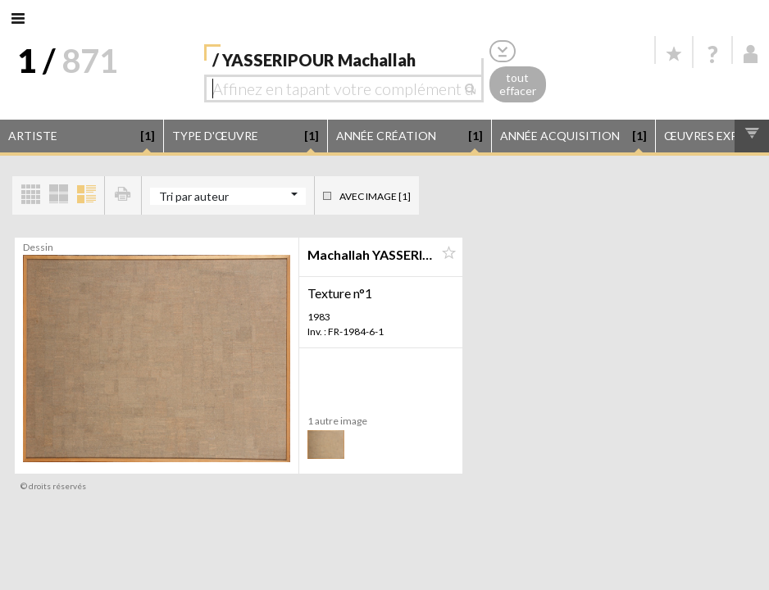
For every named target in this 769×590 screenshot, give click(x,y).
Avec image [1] (375, 196)
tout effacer (517, 84)
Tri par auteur (194, 196)
